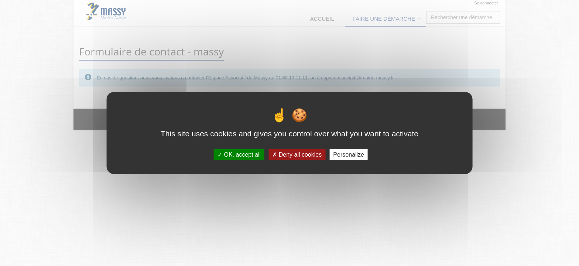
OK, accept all (239, 154)
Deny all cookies (297, 154)
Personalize (348, 154)
